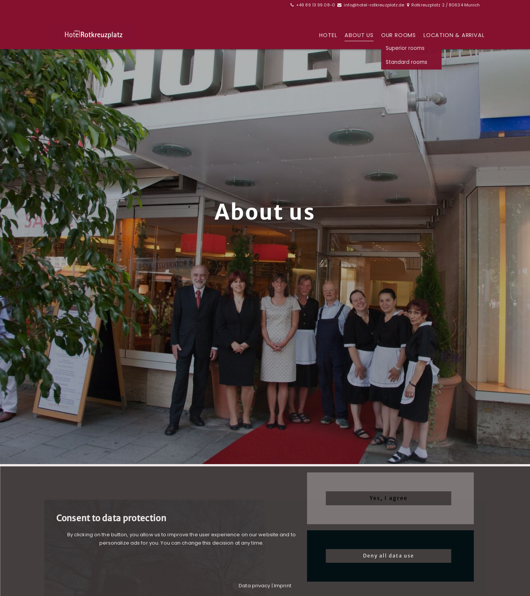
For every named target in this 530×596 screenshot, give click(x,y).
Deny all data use (388, 556)
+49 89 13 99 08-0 (315, 5)
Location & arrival (453, 36)
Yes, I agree (388, 498)
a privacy (258, 585)
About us (359, 36)
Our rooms (398, 36)
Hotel (328, 36)
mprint (283, 585)
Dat (243, 585)
